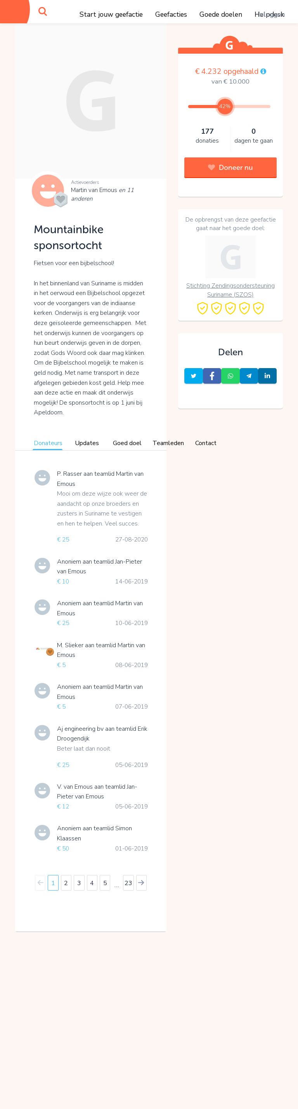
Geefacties (171, 14)
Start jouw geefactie (111, 14)
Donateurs (48, 443)
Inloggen (271, 14)
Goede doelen (220, 14)
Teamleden (168, 443)
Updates (87, 443)
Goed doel (127, 443)
